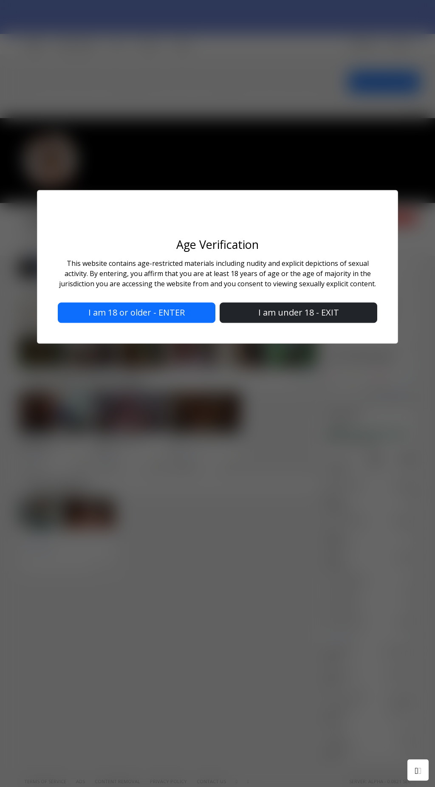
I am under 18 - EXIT (298, 313)
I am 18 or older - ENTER (136, 313)
